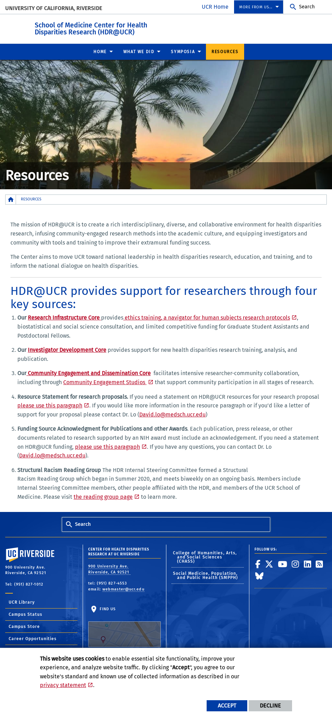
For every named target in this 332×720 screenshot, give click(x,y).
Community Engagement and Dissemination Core (88, 373)
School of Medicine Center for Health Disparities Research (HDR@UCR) (129, 27)
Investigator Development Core (67, 349)
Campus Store (24, 626)
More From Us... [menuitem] (256, 7)
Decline (270, 705)
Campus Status (25, 614)
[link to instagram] (295, 563)
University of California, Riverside (53, 8)
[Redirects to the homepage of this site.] (11, 199)
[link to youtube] (282, 563)
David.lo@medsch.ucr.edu (172, 414)
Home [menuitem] (99, 51)
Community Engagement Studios (105, 382)
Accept (227, 705)
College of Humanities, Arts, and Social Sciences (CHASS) (205, 556)
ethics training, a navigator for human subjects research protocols (206, 317)
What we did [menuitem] (139, 51)
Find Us (124, 626)
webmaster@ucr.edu (123, 589)
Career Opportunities (33, 638)
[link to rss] (319, 563)
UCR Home (215, 6)
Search (307, 7)
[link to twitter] (269, 563)
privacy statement (63, 685)
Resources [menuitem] (224, 51)
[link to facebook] (258, 563)
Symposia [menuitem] (183, 51)
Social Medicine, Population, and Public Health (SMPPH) (205, 575)
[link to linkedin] (307, 563)
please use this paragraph (49, 405)
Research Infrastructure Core (64, 317)
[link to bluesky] (260, 575)
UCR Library (22, 601)
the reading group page (103, 496)
